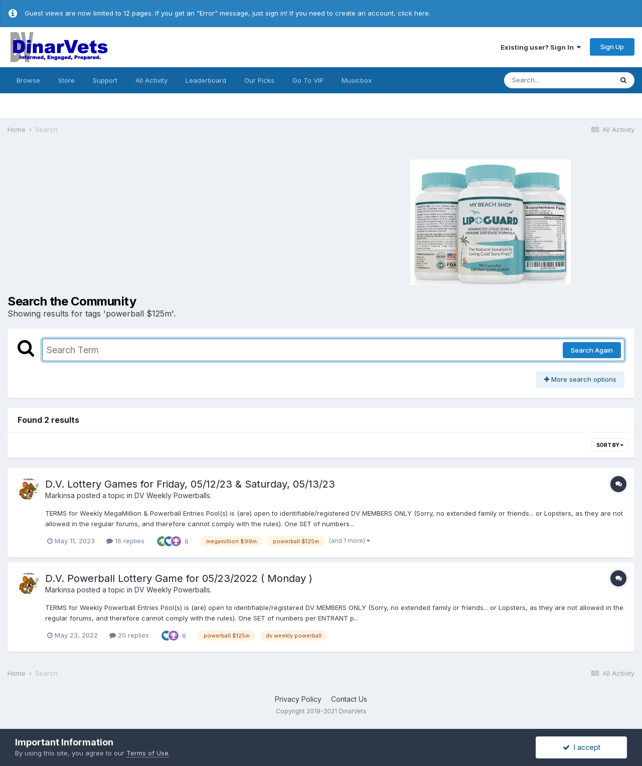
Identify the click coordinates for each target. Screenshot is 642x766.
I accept (581, 747)
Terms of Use (147, 753)
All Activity (151, 80)
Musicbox (357, 80)
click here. (414, 13)
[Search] (558, 80)
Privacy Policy (298, 699)
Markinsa (60, 495)
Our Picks (259, 80)
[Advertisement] (155, 220)
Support (105, 80)
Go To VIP (308, 80)
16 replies (125, 541)
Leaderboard (206, 80)
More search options (580, 379)
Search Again (592, 350)
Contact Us (349, 699)
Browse (28, 80)
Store (66, 80)
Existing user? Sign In (541, 47)
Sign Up (612, 47)
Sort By (609, 445)
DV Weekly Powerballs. (173, 495)
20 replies (129, 635)
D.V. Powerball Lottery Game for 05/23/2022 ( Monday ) (178, 578)
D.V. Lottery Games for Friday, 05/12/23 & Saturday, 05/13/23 (190, 484)
